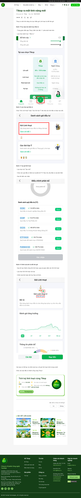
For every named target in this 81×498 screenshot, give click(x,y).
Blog (40, 5)
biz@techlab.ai (72, 465)
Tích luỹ (26, 475)
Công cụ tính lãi (42, 475)
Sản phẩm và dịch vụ (29, 5)
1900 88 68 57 (62, 1)
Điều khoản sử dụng (29, 467)
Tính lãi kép (41, 481)
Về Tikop (17, 5)
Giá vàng (41, 478)
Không (61, 406)
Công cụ (53, 5)
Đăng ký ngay (74, 477)
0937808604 (57, 479)
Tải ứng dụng (26, 391)
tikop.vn (70, 470)
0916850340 (56, 480)
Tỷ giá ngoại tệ (42, 487)
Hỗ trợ (46, 5)
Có (53, 406)
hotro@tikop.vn (76, 1)
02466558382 (57, 477)
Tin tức (40, 461)
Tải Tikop (75, 5)
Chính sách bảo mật (29, 464)
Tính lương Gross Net (44, 484)
